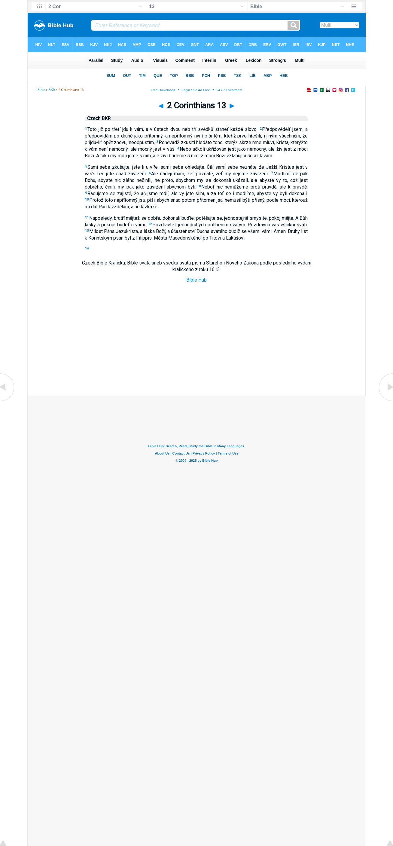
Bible (41, 90)
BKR (52, 90)
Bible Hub (196, 280)
